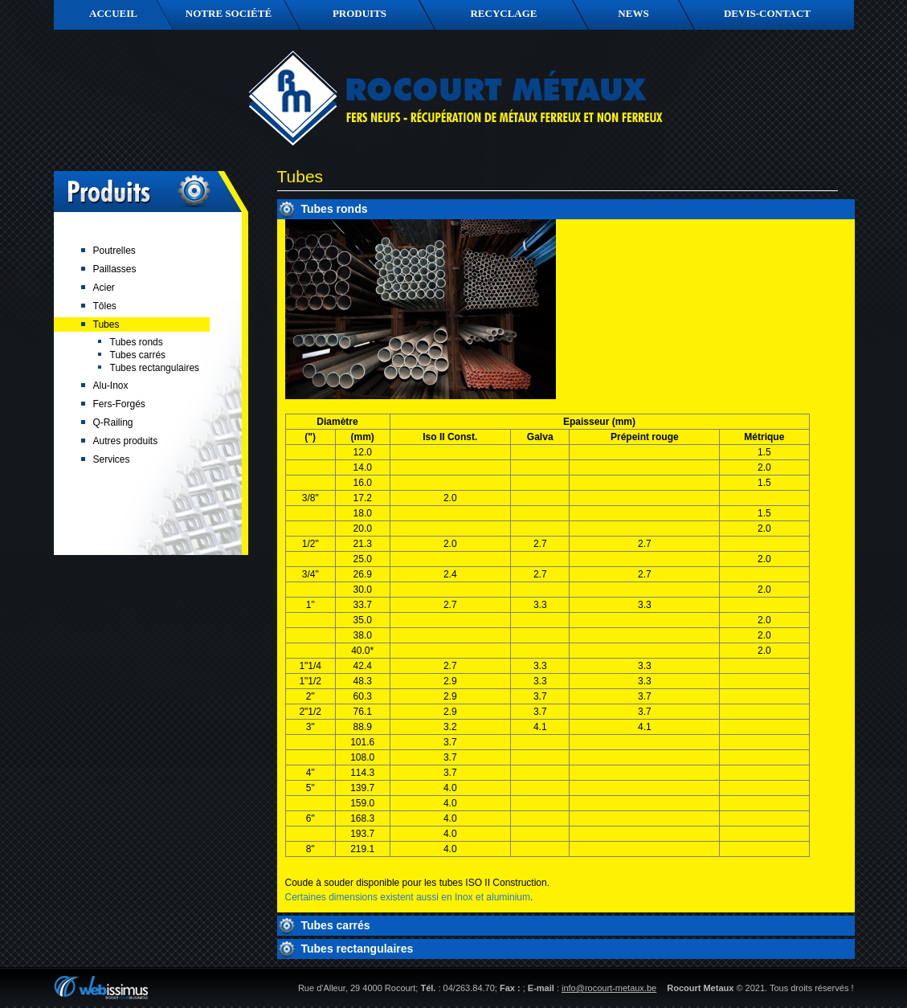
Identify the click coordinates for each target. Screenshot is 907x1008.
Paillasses (115, 269)
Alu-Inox (111, 385)
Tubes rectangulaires (155, 367)
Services (111, 459)
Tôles (104, 306)
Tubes (106, 324)
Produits (359, 13)
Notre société (229, 13)
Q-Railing (113, 422)
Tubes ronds (136, 342)
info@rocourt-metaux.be (609, 988)
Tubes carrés (138, 355)
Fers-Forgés (119, 404)
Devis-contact (767, 13)
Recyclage (503, 13)
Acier (104, 287)
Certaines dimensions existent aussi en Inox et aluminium (407, 897)
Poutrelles (114, 250)
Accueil (113, 13)
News (633, 13)
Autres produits (125, 441)
